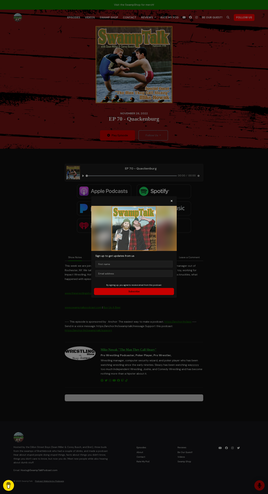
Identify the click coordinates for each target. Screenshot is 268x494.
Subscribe (134, 291)
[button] (172, 201)
